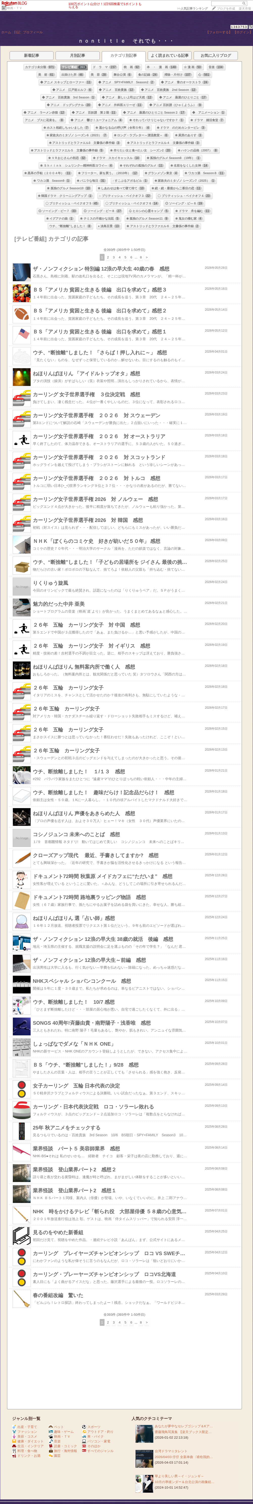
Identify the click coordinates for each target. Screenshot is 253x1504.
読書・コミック (63, 1446)
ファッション (24, 1432)
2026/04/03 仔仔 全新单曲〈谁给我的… (184, 1457)
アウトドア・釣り (98, 1432)
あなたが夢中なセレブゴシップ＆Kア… (184, 1426)
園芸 (55, 1456)
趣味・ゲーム (61, 1432)
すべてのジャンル (98, 1451)
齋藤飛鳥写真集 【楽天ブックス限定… (183, 1432)
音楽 (55, 1441)
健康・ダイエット (28, 1441)
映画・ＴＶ (14, 8)
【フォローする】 (219, 32)
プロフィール (33, 32)
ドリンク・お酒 (26, 1456)
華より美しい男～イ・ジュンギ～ (179, 1476)
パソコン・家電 (96, 1441)
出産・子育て (24, 1427)
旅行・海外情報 (63, 1451)
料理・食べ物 (24, 1451)
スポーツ (91, 1427)
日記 (17, 32)
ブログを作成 (226, 8)
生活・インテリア (28, 1446)
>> (192, 8)
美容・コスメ (24, 1436)
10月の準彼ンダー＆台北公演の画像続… (184, 1482)
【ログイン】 (243, 32)
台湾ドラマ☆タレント (171, 1451)
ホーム (6, 32)
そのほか (91, 1446)
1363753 (239, 27)
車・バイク (93, 1436)
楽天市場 (245, 8)
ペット (56, 1427)
